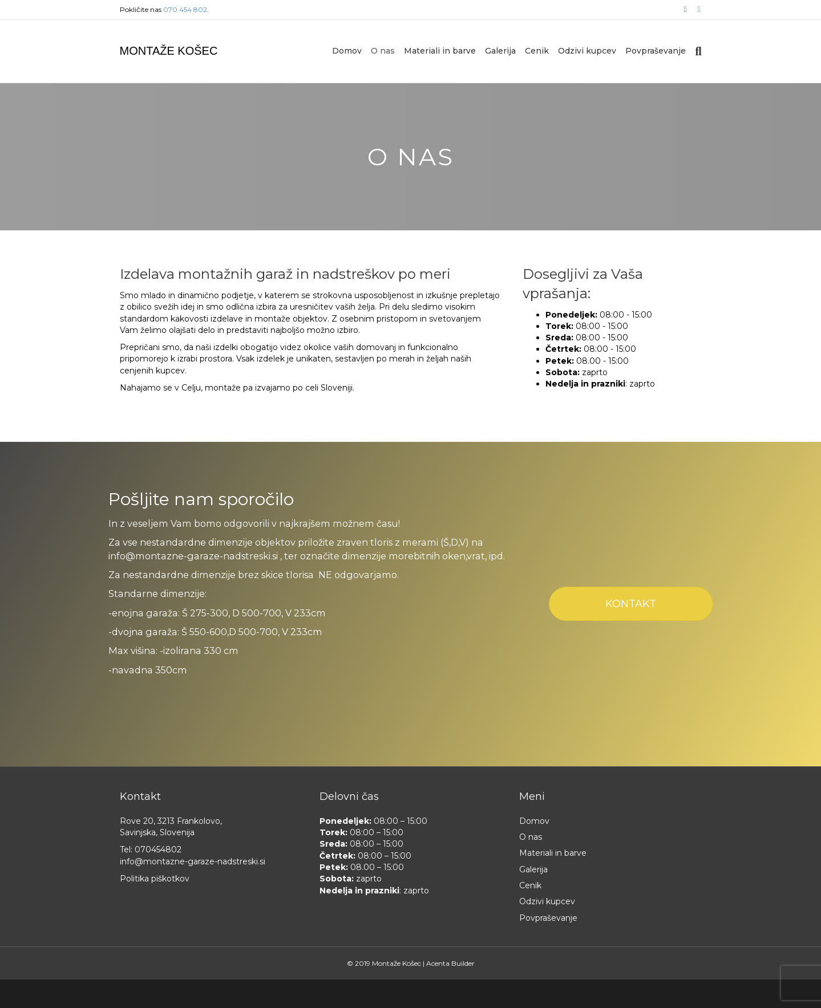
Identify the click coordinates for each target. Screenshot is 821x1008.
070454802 (158, 849)
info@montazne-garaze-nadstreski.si (192, 861)
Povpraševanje (655, 51)
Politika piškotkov (154, 878)
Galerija (500, 51)
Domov (347, 51)
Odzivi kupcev (587, 51)
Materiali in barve (440, 51)
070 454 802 (185, 9)
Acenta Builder (450, 963)
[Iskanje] (695, 51)
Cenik (537, 51)
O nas (383, 51)
